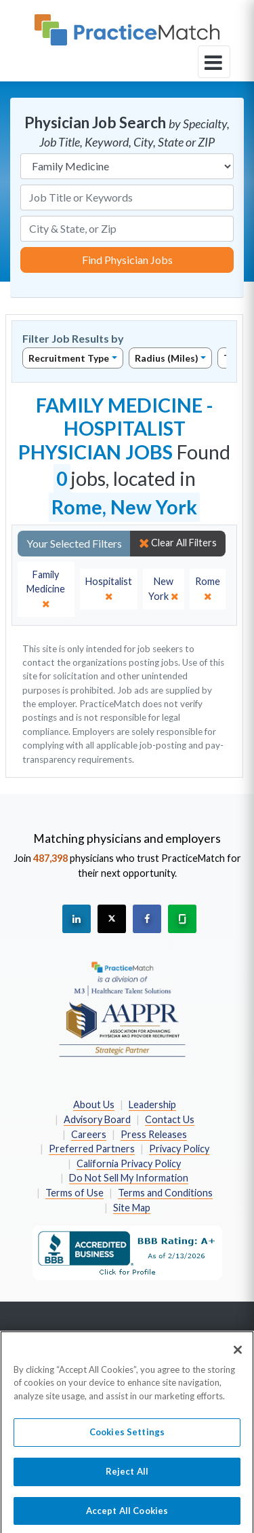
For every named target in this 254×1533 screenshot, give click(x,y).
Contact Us (169, 1119)
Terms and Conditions (165, 1192)
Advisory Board (97, 1119)
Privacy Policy (179, 1148)
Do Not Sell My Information (128, 1178)
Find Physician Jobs (127, 259)
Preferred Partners (92, 1148)
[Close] (238, 1354)
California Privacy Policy (129, 1163)
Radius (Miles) (166, 358)
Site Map (131, 1207)
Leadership (152, 1104)
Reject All (127, 1476)
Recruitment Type (68, 358)
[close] (46, 589)
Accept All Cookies (127, 1515)
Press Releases (154, 1134)
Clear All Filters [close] (178, 543)
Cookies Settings (127, 1437)
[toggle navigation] (214, 61)
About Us (93, 1104)
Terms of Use (74, 1192)
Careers (88, 1134)
